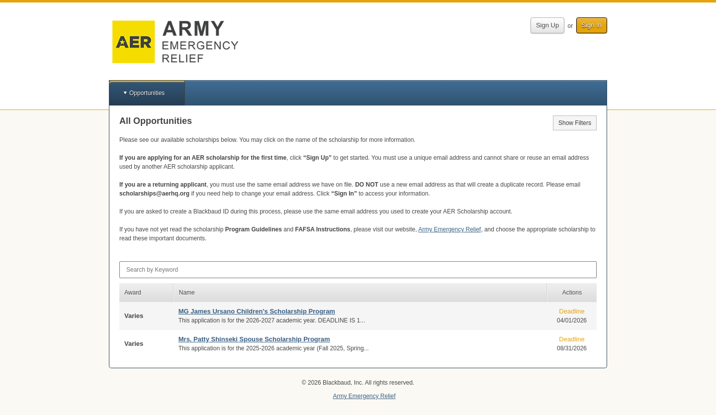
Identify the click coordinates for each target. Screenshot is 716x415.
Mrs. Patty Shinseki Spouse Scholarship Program (254, 339)
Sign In (592, 25)
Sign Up (547, 25)
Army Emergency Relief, (450, 229)
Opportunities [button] (147, 93)
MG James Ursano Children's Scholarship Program (257, 311)
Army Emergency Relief (364, 396)
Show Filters (574, 122)
